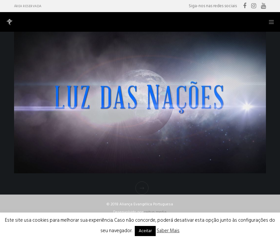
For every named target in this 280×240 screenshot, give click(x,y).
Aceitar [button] (145, 230)
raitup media (155, 212)
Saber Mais (168, 231)
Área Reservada (28, 6)
